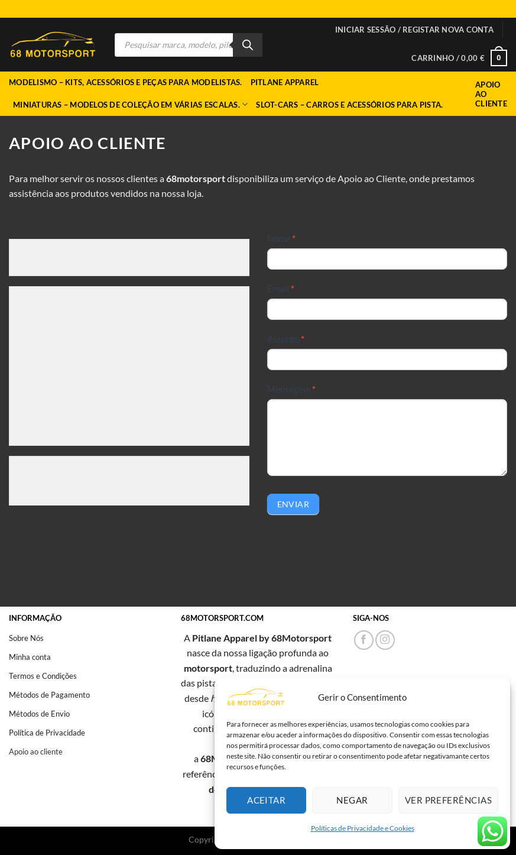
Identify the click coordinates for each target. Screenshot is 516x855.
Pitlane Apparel (285, 82)
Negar (352, 800)
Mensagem (291, 389)
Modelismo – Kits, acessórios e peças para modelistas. (125, 82)
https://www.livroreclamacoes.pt (92, 486)
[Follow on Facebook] (364, 640)
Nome (281, 238)
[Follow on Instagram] (385, 640)
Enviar (293, 504)
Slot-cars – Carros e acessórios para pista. (349, 104)
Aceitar (266, 800)
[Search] (247, 45)
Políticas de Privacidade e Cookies (362, 828)
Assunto (285, 338)
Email (280, 288)
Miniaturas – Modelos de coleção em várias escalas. (130, 104)
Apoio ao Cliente (491, 94)
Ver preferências (448, 800)
